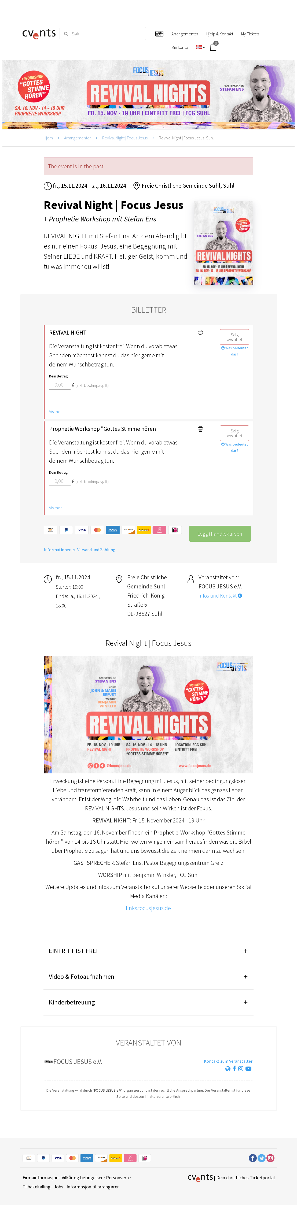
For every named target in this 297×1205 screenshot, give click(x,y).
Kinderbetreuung (72, 1002)
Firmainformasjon (40, 1177)
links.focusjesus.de (148, 908)
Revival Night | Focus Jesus (125, 137)
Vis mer (55, 411)
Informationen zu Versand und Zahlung (79, 549)
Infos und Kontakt (220, 595)
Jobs (58, 1187)
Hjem (48, 137)
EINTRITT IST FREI (73, 951)
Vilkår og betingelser (82, 1177)
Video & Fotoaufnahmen (81, 976)
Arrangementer (77, 137)
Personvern (117, 1177)
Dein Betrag (58, 376)
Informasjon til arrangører (93, 1187)
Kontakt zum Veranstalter (228, 1061)
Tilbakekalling (36, 1187)
